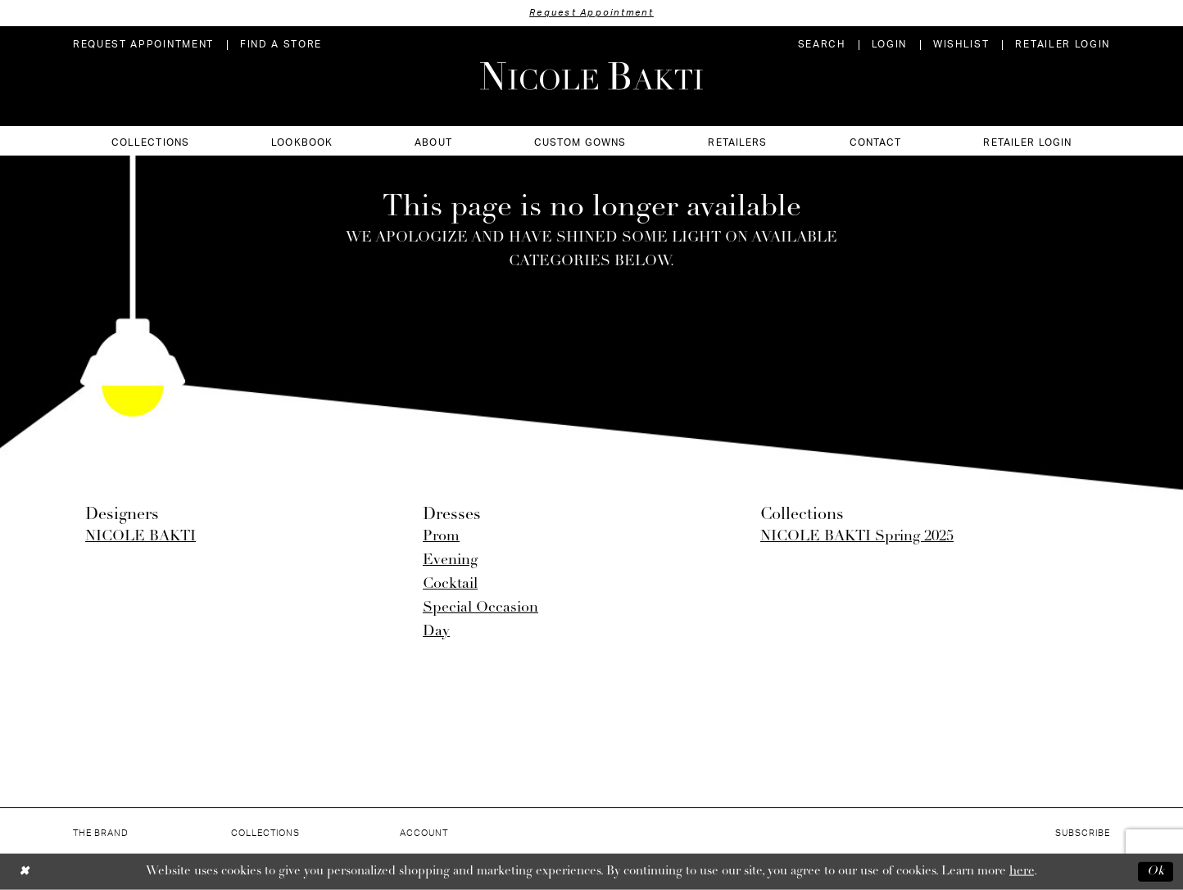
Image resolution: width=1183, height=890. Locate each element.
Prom (441, 536)
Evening (450, 560)
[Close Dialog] (24, 871)
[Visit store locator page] (281, 44)
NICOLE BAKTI (140, 536)
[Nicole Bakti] (591, 76)
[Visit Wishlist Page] (961, 44)
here (1021, 871)
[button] (889, 44)
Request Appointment (591, 12)
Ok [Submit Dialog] (1156, 871)
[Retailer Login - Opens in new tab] (1062, 44)
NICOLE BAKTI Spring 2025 (857, 536)
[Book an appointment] (143, 44)
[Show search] (822, 44)
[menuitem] (143, 44)
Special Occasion (480, 608)
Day (436, 631)
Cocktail (450, 584)
